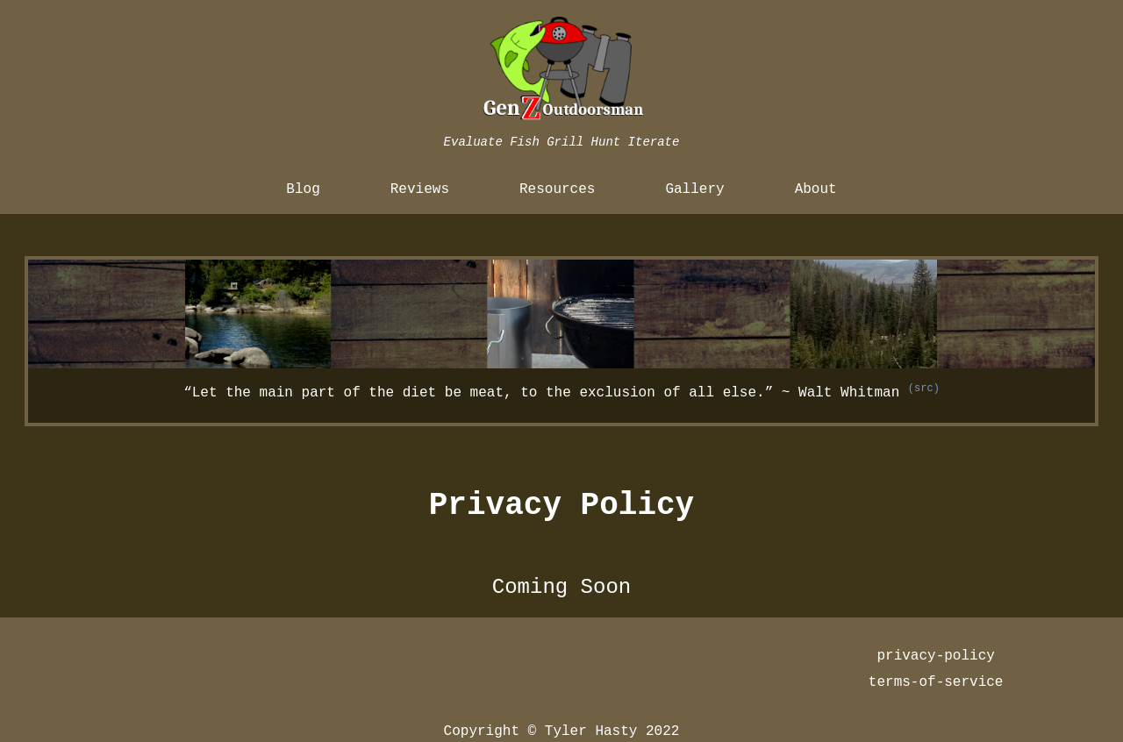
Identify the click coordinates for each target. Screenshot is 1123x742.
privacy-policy (935, 656)
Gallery (694, 189)
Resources (557, 189)
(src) (924, 388)
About (816, 189)
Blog (302, 189)
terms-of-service (936, 682)
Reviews (419, 189)
